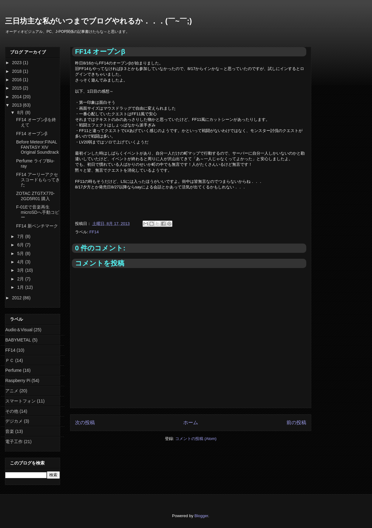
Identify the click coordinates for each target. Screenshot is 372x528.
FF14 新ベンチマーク (37, 225)
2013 (17, 105)
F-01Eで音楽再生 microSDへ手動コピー (37, 212)
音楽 (9, 431)
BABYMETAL (18, 339)
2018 (17, 71)
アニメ (11, 390)
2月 (21, 278)
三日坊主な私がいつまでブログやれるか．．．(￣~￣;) (98, 21)
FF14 (94, 232)
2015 (17, 88)
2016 (17, 79)
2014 (17, 96)
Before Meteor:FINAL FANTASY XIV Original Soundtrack (37, 147)
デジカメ (14, 421)
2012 (17, 297)
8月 (21, 112)
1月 (21, 287)
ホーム (190, 422)
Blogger (201, 515)
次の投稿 (85, 422)
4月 (21, 261)
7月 (21, 236)
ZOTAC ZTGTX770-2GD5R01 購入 (35, 196)
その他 (11, 411)
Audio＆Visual (19, 329)
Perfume (13, 370)
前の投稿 (296, 422)
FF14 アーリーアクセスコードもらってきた (38, 179)
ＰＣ (9, 360)
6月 (21, 244)
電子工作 (14, 441)
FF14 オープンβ (31, 133)
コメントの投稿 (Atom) (196, 438)
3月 (21, 270)
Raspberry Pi (17, 380)
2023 (17, 62)
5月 (21, 253)
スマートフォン (20, 400)
